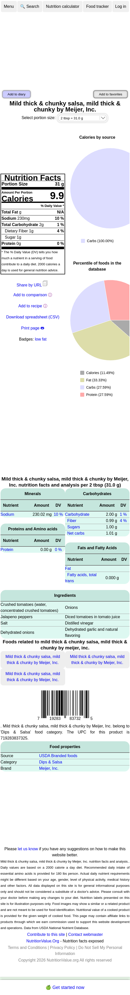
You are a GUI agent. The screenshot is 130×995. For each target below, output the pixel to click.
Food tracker (97, 6)
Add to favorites (110, 94)
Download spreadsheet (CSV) (32, 317)
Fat (68, 568)
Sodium (7, 514)
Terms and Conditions (27, 947)
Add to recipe (30, 306)
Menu (9, 6)
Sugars (73, 527)
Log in (120, 6)
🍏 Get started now (65, 987)
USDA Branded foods (58, 756)
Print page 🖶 (32, 328)
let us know (28, 849)
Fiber (71, 521)
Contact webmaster (85, 934)
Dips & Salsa (50, 762)
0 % (58, 549)
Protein (7, 549)
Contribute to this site (46, 934)
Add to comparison (30, 295)
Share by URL (33, 285)
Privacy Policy (62, 947)
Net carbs (75, 533)
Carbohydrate (77, 514)
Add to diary (16, 94)
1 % (123, 514)
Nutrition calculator (62, 6)
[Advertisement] (65, 50)
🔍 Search (29, 6)
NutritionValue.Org (42, 941)
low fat (41, 339)
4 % (123, 521)
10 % (58, 514)
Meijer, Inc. (48, 768)
